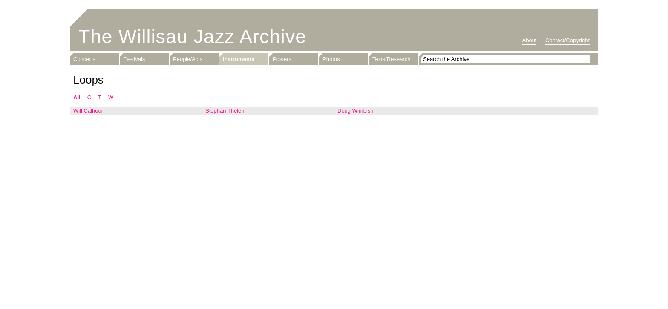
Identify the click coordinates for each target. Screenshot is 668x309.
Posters (282, 59)
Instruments (238, 59)
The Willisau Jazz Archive (192, 36)
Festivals (134, 59)
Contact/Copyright (567, 40)
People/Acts (187, 59)
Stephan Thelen (225, 110)
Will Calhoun (88, 110)
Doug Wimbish (355, 110)
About (529, 40)
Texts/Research (391, 59)
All (77, 97)
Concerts (84, 59)
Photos (331, 59)
